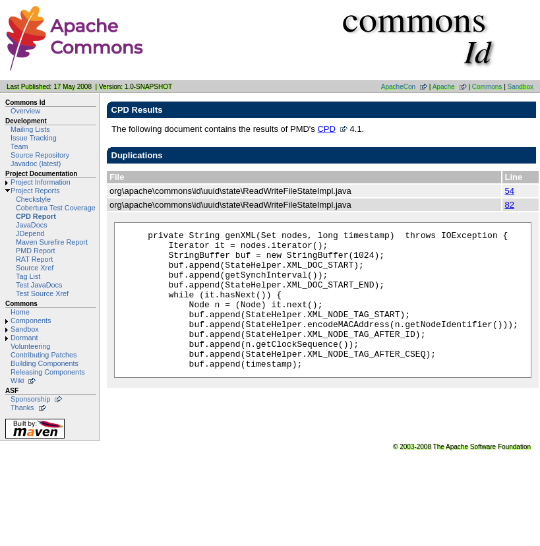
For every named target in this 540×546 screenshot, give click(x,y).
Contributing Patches (44, 355)
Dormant (24, 338)
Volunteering (30, 346)
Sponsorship (30, 399)
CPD (326, 129)
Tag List (28, 276)
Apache (444, 86)
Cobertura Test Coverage (56, 208)
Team (19, 146)
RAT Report (34, 259)
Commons (487, 86)
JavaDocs (31, 225)
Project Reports (35, 191)
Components (31, 320)
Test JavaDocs (39, 285)
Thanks (22, 407)
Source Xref (34, 268)
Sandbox (520, 86)
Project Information (41, 182)
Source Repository (40, 155)
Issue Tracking (34, 138)
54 (509, 191)
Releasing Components (48, 372)
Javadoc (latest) (36, 163)
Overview (25, 111)
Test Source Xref (42, 293)
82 (509, 205)
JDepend (30, 233)
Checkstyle (33, 199)
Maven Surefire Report (52, 242)
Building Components (44, 363)
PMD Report (35, 251)
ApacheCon (398, 86)
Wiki (17, 380)
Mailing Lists (30, 129)
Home (20, 312)
